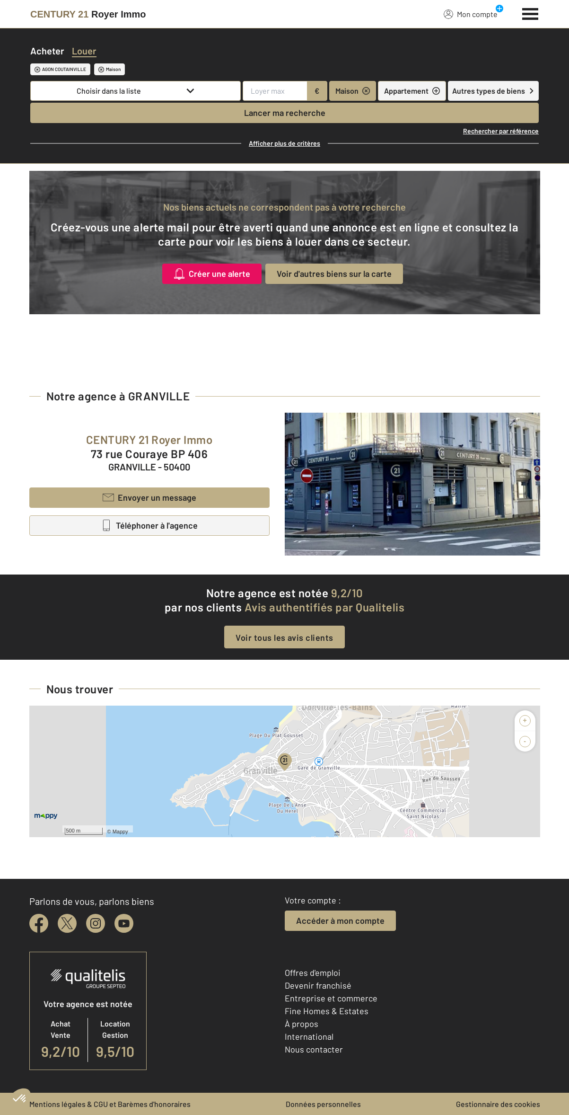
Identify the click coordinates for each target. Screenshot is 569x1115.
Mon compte (471, 14)
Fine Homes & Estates (326, 1011)
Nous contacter (314, 1049)
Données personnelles (323, 1103)
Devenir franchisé (318, 985)
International (309, 1036)
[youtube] (123, 923)
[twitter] (67, 923)
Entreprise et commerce (331, 998)
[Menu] (530, 13)
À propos (301, 1023)
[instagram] (95, 923)
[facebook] (38, 923)
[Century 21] (88, 14)
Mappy (120, 831)
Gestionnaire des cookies (498, 1103)
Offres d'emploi (313, 972)
